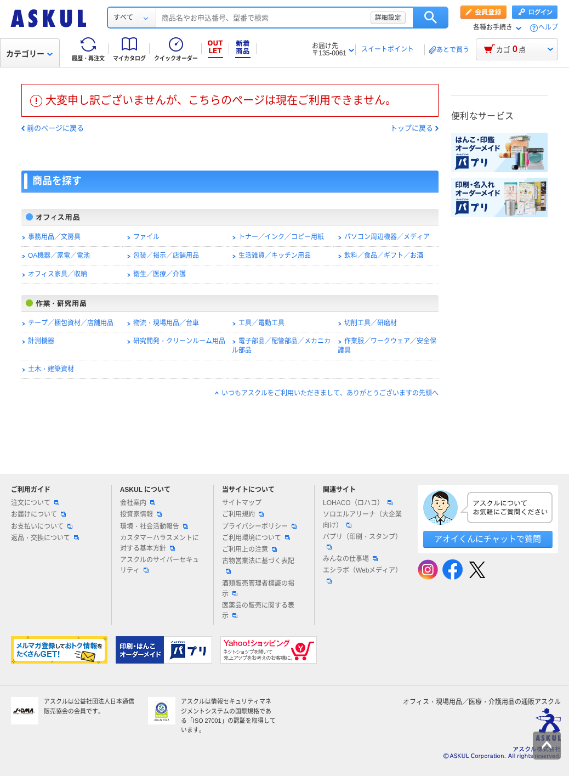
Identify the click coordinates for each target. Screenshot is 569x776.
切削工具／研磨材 (370, 323)
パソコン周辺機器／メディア (387, 237)
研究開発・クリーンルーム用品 (179, 341)
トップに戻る (411, 128)
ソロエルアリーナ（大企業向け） (362, 520)
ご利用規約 (243, 514)
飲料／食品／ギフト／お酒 (383, 255)
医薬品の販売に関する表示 (258, 611)
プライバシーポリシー (259, 526)
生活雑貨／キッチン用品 (274, 255)
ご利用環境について (256, 538)
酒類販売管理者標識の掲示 (258, 589)
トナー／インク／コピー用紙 (281, 237)
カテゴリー (29, 53)
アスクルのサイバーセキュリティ (159, 565)
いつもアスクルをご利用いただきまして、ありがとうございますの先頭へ (330, 393)
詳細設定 (388, 17)
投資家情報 (141, 514)
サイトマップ (241, 503)
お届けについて (38, 514)
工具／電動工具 (261, 323)
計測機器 (41, 341)
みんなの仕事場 (350, 559)
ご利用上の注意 (249, 549)
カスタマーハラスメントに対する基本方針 (159, 543)
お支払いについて (41, 526)
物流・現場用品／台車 (166, 323)
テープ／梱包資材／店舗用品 (70, 323)
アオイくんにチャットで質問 (487, 538)
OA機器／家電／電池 (59, 255)
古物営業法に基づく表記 (258, 565)
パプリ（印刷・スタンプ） (362, 541)
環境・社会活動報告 (154, 526)
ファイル (146, 237)
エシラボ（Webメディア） (362, 575)
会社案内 (137, 503)
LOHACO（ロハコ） (357, 503)
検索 (430, 18)
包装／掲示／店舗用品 (166, 255)
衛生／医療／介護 (159, 274)
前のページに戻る (55, 128)
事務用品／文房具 (54, 237)
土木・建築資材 (51, 369)
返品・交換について (45, 538)
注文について (35, 503)
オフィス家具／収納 (57, 274)
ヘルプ (548, 27)
